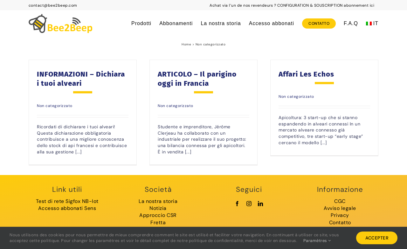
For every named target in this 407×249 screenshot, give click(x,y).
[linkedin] (260, 203)
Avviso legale (340, 208)
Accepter (376, 238)
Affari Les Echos (306, 74)
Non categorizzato (54, 105)
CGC (340, 201)
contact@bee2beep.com (53, 5)
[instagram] (249, 203)
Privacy (340, 215)
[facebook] (237, 203)
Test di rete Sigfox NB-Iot (67, 201)
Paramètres (317, 240)
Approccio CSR (158, 215)
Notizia (158, 208)
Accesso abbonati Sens (67, 208)
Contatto (340, 222)
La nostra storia (158, 201)
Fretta (158, 222)
